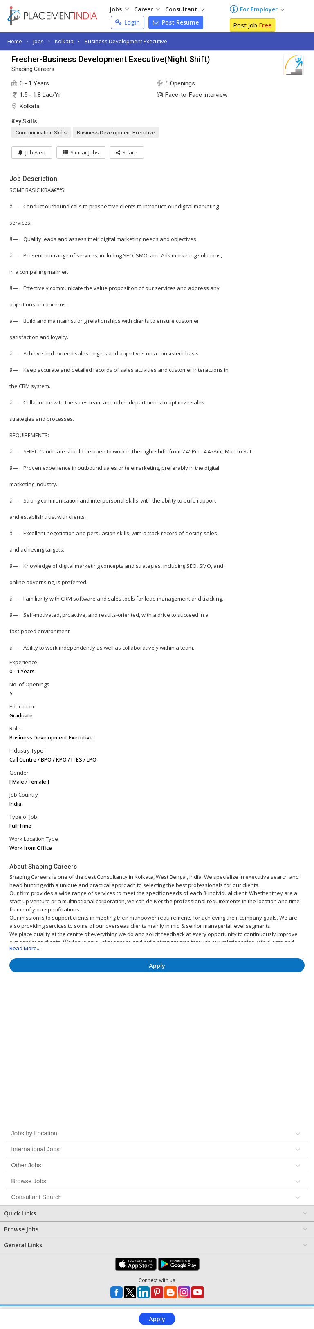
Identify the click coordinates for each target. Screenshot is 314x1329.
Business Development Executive (126, 41)
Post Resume (176, 22)
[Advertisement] (157, 1003)
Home (14, 41)
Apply (157, 1319)
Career (147, 9)
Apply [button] (157, 965)
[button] (127, 152)
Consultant (184, 9)
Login (127, 22)
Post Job (252, 25)
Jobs (119, 9)
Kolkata (64, 41)
